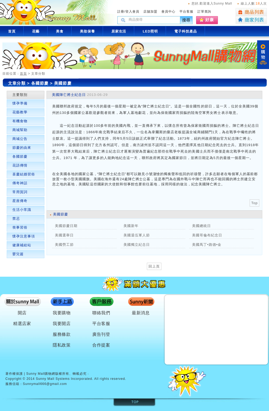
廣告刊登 (101, 334)
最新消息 (141, 313)
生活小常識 (21, 210)
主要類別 (19, 95)
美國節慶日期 (66, 226)
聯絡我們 (101, 313)
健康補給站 (21, 245)
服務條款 (62, 334)
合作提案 (101, 345)
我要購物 (62, 313)
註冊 (120, 11)
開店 (22, 313)
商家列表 (251, 20)
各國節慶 (40, 83)
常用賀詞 (19, 192)
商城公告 (19, 139)
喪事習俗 (19, 227)
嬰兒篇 (18, 254)
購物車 (263, 54)
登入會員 (132, 11)
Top (254, 203)
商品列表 (251, 12)
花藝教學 (19, 112)
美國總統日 (201, 226)
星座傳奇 (19, 201)
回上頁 (154, 266)
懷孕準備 (19, 103)
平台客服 (186, 11)
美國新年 (131, 226)
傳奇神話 (19, 183)
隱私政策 (62, 345)
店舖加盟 (150, 11)
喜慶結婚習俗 (23, 174)
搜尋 (186, 20)
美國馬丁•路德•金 (206, 245)
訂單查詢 (204, 11)
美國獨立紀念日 (136, 245)
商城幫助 (19, 130)
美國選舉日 (64, 235)
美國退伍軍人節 (136, 235)
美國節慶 (63, 83)
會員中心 (168, 11)
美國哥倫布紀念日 (207, 235)
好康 (209, 19)
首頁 (23, 73)
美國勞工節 (64, 245)
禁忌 (16, 219)
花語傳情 (19, 165)
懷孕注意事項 (23, 236)
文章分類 (17, 83)
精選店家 (22, 323)
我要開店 (62, 323)
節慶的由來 (21, 148)
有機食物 (19, 121)
